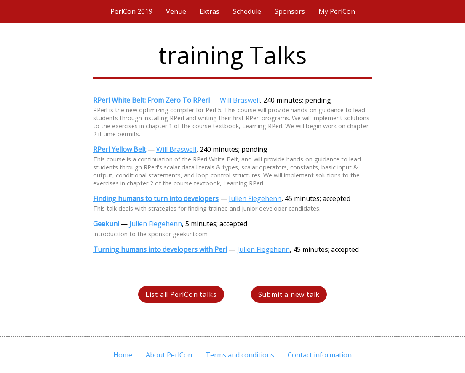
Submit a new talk (289, 294)
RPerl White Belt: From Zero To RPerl (151, 100)
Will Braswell (240, 100)
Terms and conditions (240, 355)
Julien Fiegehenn (255, 198)
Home (122, 355)
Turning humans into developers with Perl (160, 249)
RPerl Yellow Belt (119, 149)
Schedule (247, 11)
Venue (176, 11)
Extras (209, 11)
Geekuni (106, 223)
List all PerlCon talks (181, 294)
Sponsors (290, 11)
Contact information (320, 355)
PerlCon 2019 (131, 11)
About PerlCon (169, 355)
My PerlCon (336, 11)
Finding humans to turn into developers (156, 198)
